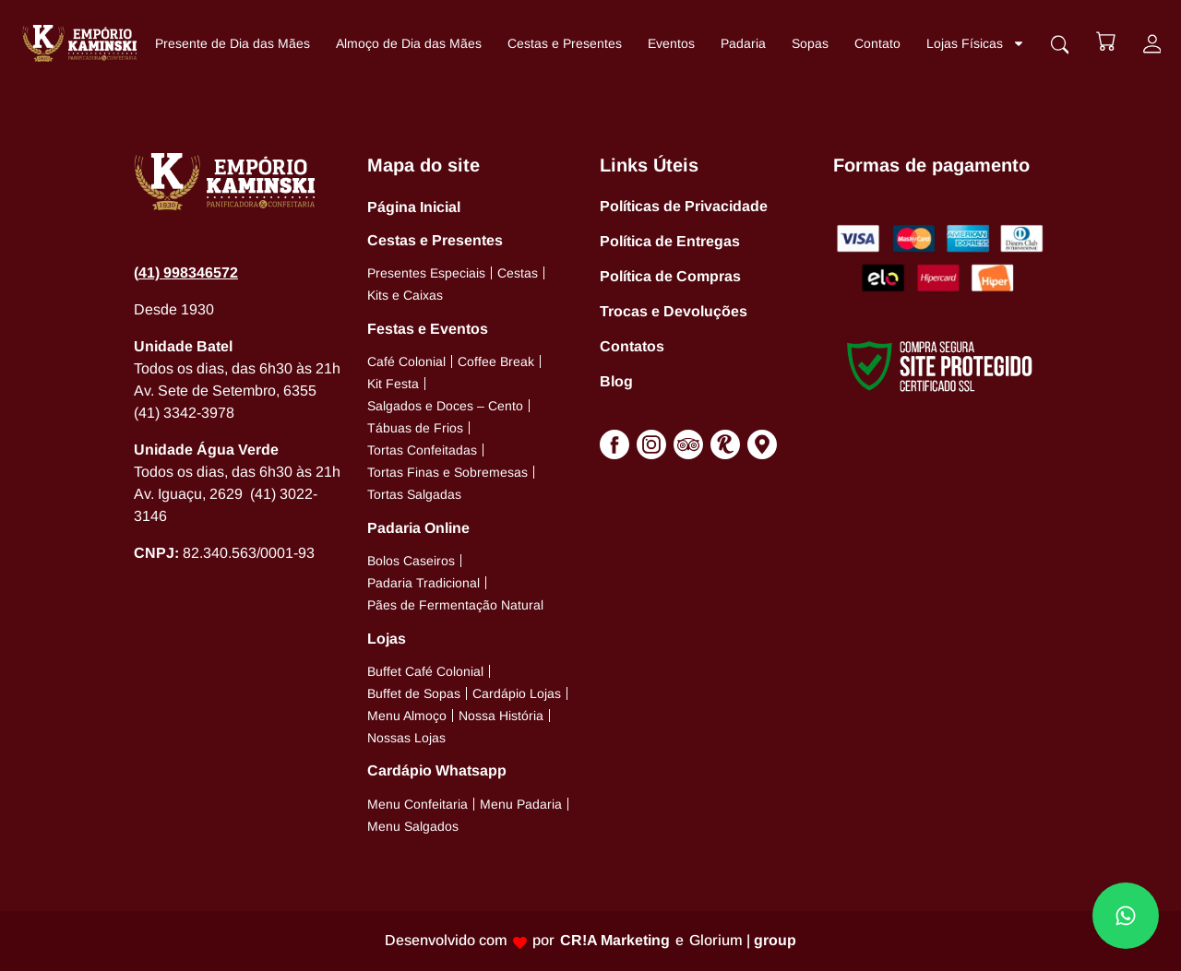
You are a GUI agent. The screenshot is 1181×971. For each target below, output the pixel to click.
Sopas (810, 43)
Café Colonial (406, 361)
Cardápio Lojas (516, 693)
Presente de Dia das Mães (232, 43)
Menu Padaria (521, 804)
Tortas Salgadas (414, 494)
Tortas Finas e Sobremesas (447, 472)
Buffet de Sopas (413, 693)
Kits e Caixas (405, 295)
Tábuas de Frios (415, 427)
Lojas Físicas (975, 43)
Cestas (517, 273)
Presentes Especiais (426, 273)
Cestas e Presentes (564, 43)
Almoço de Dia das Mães (409, 43)
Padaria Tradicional (423, 582)
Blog (616, 381)
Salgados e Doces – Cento (445, 405)
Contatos (632, 346)
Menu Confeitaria (417, 804)
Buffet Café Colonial (425, 671)
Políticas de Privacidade (684, 206)
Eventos (671, 43)
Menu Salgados (413, 826)
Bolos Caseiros (411, 560)
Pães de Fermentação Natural (455, 605)
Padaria (743, 43)
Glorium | (742, 940)
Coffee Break (496, 361)
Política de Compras (670, 276)
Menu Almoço (407, 715)
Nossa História (501, 715)
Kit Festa (393, 383)
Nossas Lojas (406, 737)
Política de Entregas (670, 241)
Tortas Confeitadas (422, 450)
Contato (877, 43)
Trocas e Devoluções (673, 311)
